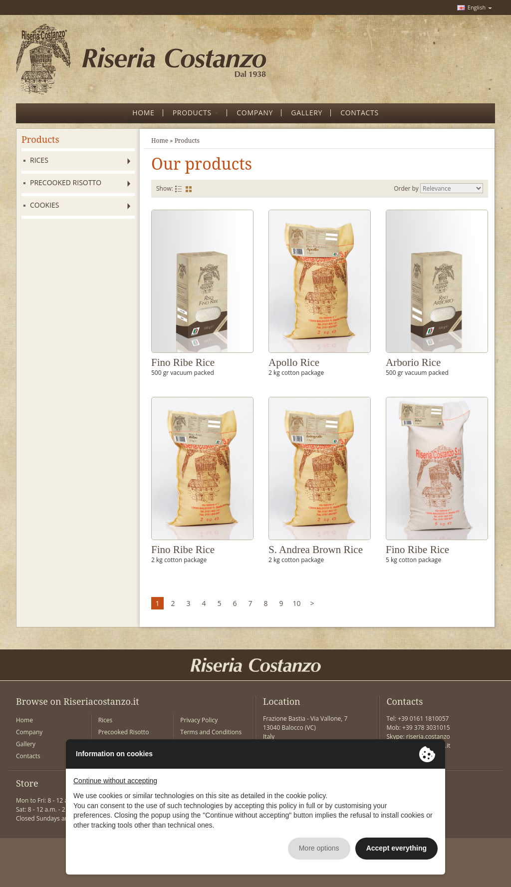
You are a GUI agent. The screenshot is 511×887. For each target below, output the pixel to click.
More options (319, 848)
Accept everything (396, 848)
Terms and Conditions (211, 732)
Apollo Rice (293, 362)
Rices (39, 160)
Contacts (28, 756)
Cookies (44, 205)
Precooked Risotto (65, 182)
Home (159, 140)
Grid (189, 189)
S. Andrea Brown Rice (315, 549)
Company (29, 732)
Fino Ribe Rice (183, 362)
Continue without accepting (115, 781)
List (178, 189)
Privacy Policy (199, 720)
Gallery (25, 744)
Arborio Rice (413, 362)
